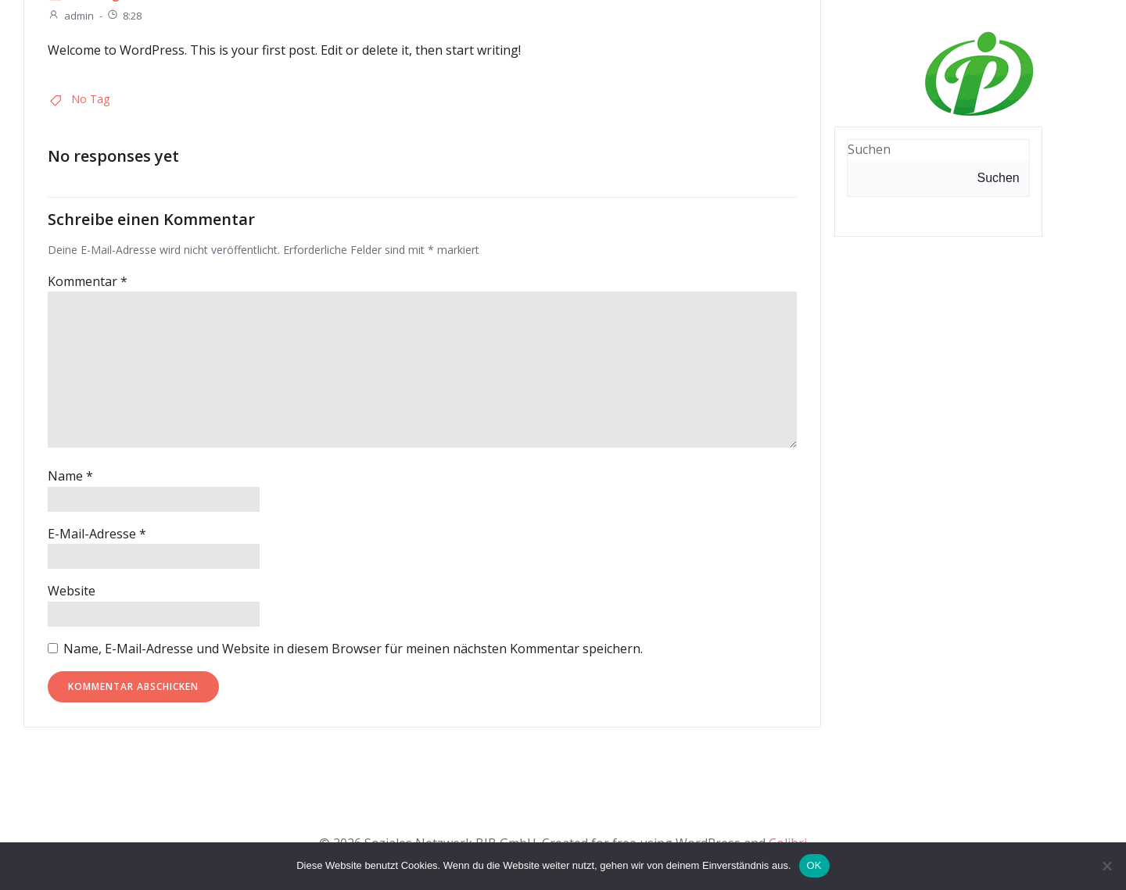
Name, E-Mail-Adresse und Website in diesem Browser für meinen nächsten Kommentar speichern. (353, 648)
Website (71, 590)
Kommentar (87, 281)
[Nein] (1106, 866)
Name (70, 475)
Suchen (998, 177)
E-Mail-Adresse (97, 533)
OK (814, 865)
